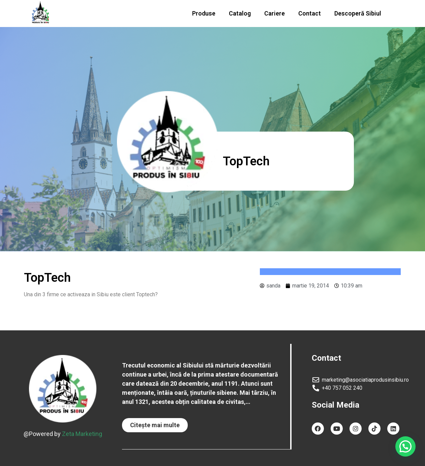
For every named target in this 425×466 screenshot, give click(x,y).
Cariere (274, 13)
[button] (155, 425)
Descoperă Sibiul (357, 13)
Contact (309, 13)
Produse (203, 13)
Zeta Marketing (82, 433)
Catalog (240, 13)
